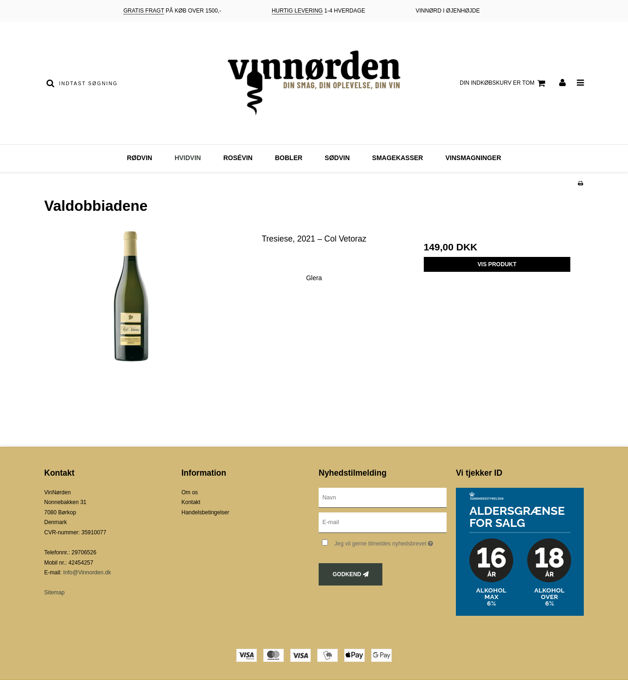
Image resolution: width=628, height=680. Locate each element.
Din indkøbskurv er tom (504, 83)
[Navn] (383, 497)
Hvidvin (187, 158)
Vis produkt (496, 264)
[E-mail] (383, 522)
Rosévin (238, 158)
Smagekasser (397, 158)
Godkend (347, 574)
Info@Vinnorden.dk (87, 572)
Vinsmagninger (473, 158)
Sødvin (337, 158)
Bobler (288, 158)
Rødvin (139, 158)
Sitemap (54, 592)
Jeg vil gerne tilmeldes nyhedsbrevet (390, 541)
